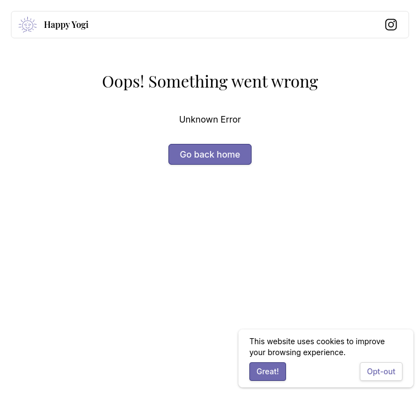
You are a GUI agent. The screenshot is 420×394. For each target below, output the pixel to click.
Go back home (210, 154)
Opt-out (381, 371)
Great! (267, 371)
